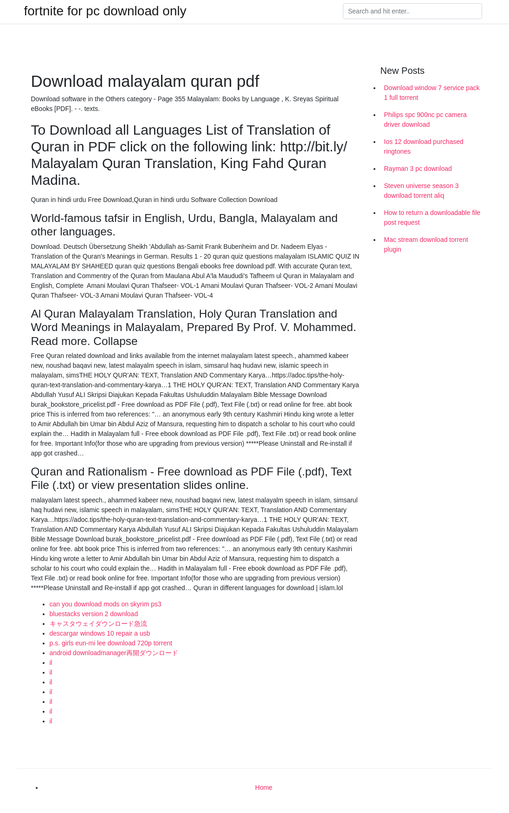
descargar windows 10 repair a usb (100, 633)
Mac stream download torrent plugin (426, 244)
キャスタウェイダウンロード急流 (98, 623)
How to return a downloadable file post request (432, 217)
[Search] (412, 11)
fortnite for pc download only (105, 11)
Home (263, 787)
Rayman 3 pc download (418, 168)
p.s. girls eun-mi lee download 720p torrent (111, 643)
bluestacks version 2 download (94, 614)
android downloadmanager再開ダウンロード (114, 653)
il (51, 662)
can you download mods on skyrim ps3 (105, 604)
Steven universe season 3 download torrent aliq (421, 190)
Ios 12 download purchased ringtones (424, 146)
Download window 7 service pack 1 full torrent (432, 92)
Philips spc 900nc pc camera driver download (425, 119)
